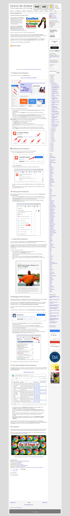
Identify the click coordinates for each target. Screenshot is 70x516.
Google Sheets (51, 226)
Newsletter (36, 10)
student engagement (52, 275)
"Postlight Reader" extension (32, 244)
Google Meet (51, 220)
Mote (50, 252)
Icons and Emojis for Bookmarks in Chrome (55, 111)
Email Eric (52, 14)
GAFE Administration (52, 195)
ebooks (50, 184)
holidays (50, 236)
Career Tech (51, 168)
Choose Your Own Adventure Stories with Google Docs (53, 308)
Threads (50, 280)
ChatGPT (50, 171)
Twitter (19, 463)
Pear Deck (51, 258)
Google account (51, 200)
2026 (51, 76)
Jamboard (51, 243)
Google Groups (51, 215)
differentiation (51, 179)
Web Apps (51, 285)
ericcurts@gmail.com (24, 465)
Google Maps (51, 219)
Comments (52, 68)
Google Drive (51, 210)
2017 (51, 148)
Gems (50, 198)
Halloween (51, 235)
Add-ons (50, 155)
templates (50, 278)
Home (11, 10)
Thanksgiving (51, 279)
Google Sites (51, 227)
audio (50, 163)
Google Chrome (15, 470)
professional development (53, 263)
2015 (51, 151)
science (50, 268)
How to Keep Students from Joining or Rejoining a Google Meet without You (54, 319)
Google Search (51, 225)
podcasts (50, 259)
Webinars (24, 10)
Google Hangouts (52, 216)
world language (51, 289)
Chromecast (51, 173)
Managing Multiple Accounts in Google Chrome (54, 98)
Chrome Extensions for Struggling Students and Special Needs (54, 297)
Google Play (51, 222)
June (52, 134)
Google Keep (51, 217)
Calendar (46, 10)
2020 (51, 144)
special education (52, 273)
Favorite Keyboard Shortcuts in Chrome (54, 92)
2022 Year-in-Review (54, 84)
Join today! (51, 26)
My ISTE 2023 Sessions (55, 85)
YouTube (50, 291)
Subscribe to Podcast (54, 18)
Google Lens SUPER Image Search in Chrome (54, 117)
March (52, 138)
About (55, 10)
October (52, 129)
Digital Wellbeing (52, 182)
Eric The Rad (51, 61)
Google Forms (51, 214)
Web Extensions (51, 286)
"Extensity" (21, 309)
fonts (50, 194)
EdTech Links (29, 10)
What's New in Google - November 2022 (54, 126)
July (52, 133)
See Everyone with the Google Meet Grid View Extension (54, 305)
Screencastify (51, 269)
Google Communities (52, 206)
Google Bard (51, 203)
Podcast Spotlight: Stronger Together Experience (55, 87)
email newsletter (19, 462)
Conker (50, 177)
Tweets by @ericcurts (52, 326)
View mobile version (28, 504)
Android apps (51, 156)
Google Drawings (52, 209)
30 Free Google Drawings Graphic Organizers (53, 322)
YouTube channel (20, 464)
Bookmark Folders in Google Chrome (54, 107)
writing (50, 290)
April (52, 137)
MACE (50, 248)
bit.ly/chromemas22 (24, 433)
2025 (51, 77)
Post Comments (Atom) (18, 507)
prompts (50, 264)
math (50, 251)
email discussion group (25, 461)
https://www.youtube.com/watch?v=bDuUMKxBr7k (32, 69)
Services (41, 10)
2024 (51, 79)
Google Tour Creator (52, 230)
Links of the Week (52, 247)
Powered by (54, 50)
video (50, 284)
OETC (50, 257)
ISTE (50, 242)
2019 (51, 145)
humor (50, 237)
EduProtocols (51, 185)
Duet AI (50, 183)
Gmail (50, 199)
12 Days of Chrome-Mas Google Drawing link (35, 456)
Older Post (44, 502)
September (53, 130)
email (50, 188)
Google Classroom (52, 205)
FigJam (50, 193)
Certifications (51, 169)
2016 (51, 149)
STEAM (50, 274)
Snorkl (50, 270)
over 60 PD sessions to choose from (37, 467)
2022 (51, 81)
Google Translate (52, 231)
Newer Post (12, 502)
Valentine (50, 283)
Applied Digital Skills (52, 157)
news (50, 254)
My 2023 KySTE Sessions (55, 100)
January (52, 141)
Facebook (50, 190)
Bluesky (50, 166)
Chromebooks (51, 172)
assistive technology (52, 162)
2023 (51, 80)
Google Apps (51, 201)
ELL (50, 187)
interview (50, 241)
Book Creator (51, 167)
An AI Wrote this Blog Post (55, 113)
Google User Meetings (52, 232)
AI (14, 10)
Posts (51, 66)
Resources (19, 10)
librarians (50, 246)
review (50, 267)
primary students (52, 262)
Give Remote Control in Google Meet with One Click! (54, 316)
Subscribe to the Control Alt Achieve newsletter (54, 31)
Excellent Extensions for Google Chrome (55, 89)
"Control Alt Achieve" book (20, 466)
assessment (51, 161)
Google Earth (51, 211)
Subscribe (54, 47)
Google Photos (51, 221)
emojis (50, 189)
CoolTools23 (51, 178)
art (49, 158)
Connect (50, 10)
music (50, 253)
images (50, 238)
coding (50, 174)
